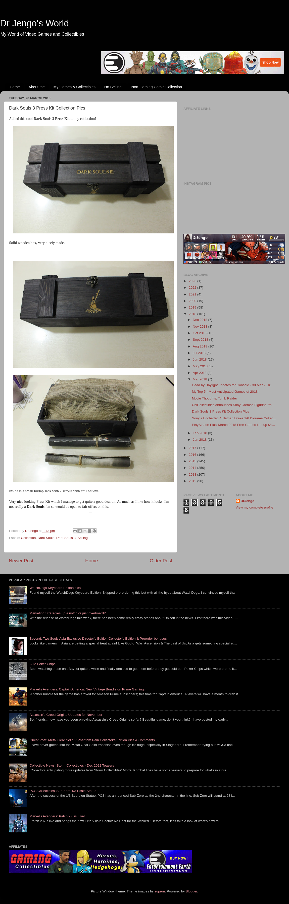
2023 (193, 281)
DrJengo (248, 501)
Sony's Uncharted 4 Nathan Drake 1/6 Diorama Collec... (234, 418)
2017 (193, 448)
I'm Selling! (113, 87)
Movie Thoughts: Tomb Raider (214, 398)
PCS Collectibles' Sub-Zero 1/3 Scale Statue (62, 791)
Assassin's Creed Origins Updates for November (65, 715)
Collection (28, 538)
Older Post (161, 560)
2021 (193, 294)
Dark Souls (46, 538)
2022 (193, 287)
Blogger (191, 891)
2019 (193, 307)
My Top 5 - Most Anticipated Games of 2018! (225, 391)
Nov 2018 (200, 326)
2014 (193, 468)
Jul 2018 (200, 353)
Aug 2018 (200, 346)
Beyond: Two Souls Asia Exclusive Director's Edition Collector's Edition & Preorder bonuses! (98, 638)
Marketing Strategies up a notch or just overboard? (67, 613)
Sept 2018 (201, 339)
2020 (193, 301)
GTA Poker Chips (42, 664)
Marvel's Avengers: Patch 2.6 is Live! (57, 816)
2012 (193, 481)
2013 (193, 474)
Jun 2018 (200, 359)
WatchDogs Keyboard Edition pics (55, 588)
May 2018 (201, 366)
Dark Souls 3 (66, 538)
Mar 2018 (200, 379)
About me (37, 87)
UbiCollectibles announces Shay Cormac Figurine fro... (233, 405)
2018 (193, 314)
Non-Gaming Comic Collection (156, 87)
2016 (193, 455)
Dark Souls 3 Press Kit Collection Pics (220, 411)
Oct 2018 (200, 333)
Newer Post (21, 560)
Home (15, 87)
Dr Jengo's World (34, 23)
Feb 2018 (200, 433)
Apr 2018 (200, 373)
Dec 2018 (200, 320)
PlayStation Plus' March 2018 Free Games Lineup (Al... (233, 425)
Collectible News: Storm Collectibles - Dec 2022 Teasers (71, 765)
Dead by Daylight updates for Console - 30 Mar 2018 (231, 385)
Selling (82, 538)
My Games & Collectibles (74, 87)
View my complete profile (254, 507)
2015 (193, 461)
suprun (160, 891)
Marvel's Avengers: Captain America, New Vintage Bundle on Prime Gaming (86, 689)
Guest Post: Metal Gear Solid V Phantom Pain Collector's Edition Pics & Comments (92, 740)
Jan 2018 (200, 439)
